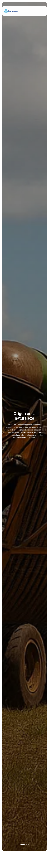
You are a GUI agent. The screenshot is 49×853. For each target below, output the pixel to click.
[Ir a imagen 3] (28, 844)
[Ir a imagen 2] (26, 844)
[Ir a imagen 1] (22, 844)
